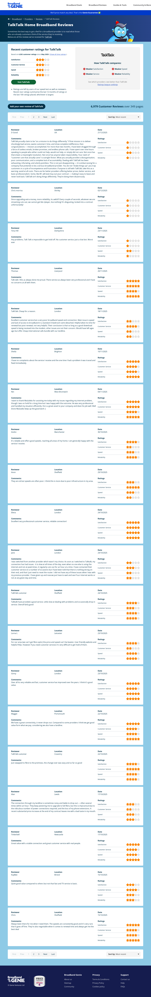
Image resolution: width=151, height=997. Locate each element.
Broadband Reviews (98, 5)
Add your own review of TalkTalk (26, 106)
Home (9, 19)
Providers (29, 19)
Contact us (125, 979)
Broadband (17, 19)
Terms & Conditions (100, 979)
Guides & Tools (120, 5)
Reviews (39, 19)
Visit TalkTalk (24, 82)
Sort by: (111, 117)
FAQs (123, 986)
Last (53, 117)
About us (68, 979)
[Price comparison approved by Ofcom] (39, 981)
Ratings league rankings (108, 84)
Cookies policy (98, 986)
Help (123, 983)
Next (45, 117)
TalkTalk (48, 37)
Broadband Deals (74, 5)
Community (69, 986)
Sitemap (67, 983)
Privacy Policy (98, 983)
